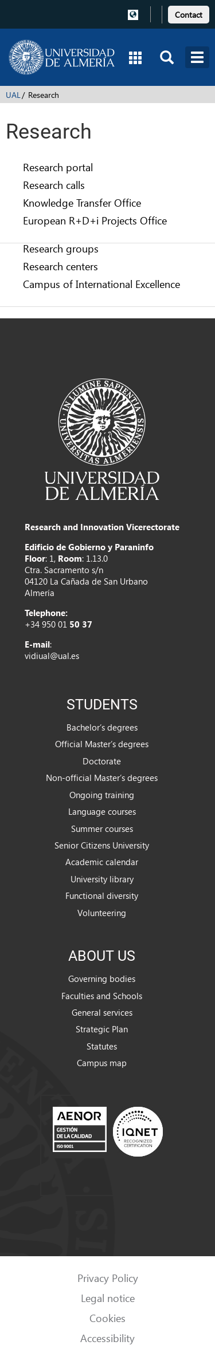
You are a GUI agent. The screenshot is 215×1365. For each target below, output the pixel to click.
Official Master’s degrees (101, 743)
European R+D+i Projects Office (95, 220)
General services (102, 1012)
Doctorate (102, 761)
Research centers (60, 266)
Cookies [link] (107, 1318)
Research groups (61, 248)
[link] (188, 13)
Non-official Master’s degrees (102, 777)
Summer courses (102, 828)
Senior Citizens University (101, 845)
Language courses (102, 811)
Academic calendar (101, 861)
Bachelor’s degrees (102, 727)
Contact (188, 14)
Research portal (58, 167)
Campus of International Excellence (101, 284)
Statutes (102, 1046)
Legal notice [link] (108, 1298)
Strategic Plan (102, 1029)
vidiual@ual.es (52, 655)
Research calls (54, 184)
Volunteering (101, 912)
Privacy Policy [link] (107, 1278)
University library (102, 879)
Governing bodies (101, 978)
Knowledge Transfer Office (82, 202)
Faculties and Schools (101, 995)
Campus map (102, 1062)
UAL (13, 94)
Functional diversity (101, 895)
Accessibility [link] (107, 1338)
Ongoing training (101, 794)
